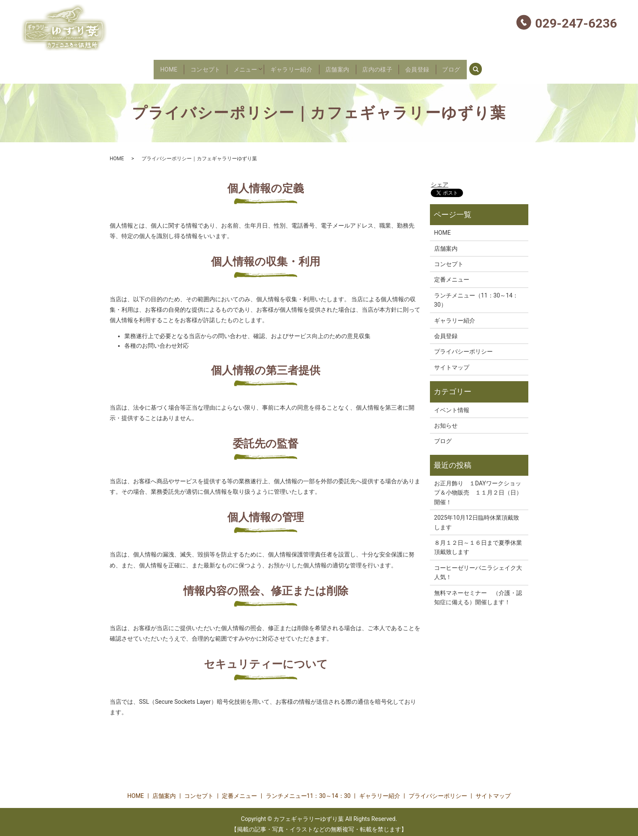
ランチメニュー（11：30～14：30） (476, 295)
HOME (145, 66)
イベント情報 (451, 405)
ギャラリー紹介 (288, 66)
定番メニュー (451, 275)
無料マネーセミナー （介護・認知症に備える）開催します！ (478, 592)
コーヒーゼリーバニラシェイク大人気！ (478, 567)
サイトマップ (451, 362)
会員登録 (435, 66)
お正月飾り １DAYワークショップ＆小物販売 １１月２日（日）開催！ (478, 487)
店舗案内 (342, 66)
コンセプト (188, 66)
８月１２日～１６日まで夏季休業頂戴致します (478, 542)
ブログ (474, 66)
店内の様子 (388, 66)
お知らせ (446, 420)
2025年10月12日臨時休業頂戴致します (476, 518)
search (506, 65)
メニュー (235, 66)
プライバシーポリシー (463, 347)
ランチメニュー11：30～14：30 (308, 790)
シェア (439, 179)
